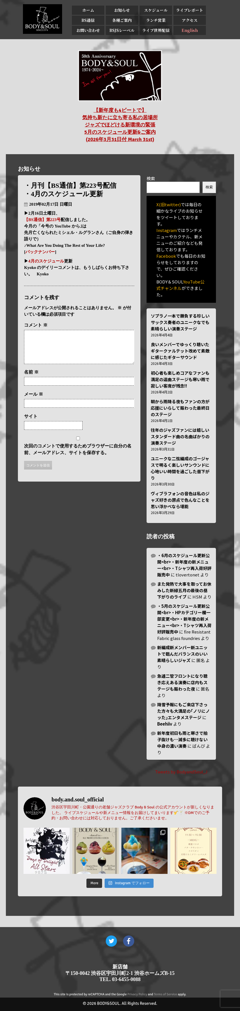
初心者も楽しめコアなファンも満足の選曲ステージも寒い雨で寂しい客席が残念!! (180, 379)
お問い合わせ (88, 30)
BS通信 (88, 20)
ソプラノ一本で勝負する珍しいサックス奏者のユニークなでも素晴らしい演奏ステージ (180, 322)
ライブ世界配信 (156, 30)
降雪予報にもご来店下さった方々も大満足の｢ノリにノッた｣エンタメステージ (183, 711)
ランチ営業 (156, 20)
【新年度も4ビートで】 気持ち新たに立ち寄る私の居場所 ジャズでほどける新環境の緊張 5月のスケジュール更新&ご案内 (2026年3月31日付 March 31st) (120, 124)
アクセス (189, 20)
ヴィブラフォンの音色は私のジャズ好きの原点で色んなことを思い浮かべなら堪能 (180, 500)
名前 (31, 378)
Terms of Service (165, 994)
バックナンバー (40, 252)
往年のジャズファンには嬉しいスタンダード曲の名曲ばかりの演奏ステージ (180, 436)
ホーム (88, 10)
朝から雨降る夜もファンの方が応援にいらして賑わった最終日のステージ (180, 407)
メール (33, 400)
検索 (151, 178)
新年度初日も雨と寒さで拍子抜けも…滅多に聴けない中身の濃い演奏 (182, 739)
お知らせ (122, 10)
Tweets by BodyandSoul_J (181, 772)
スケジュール (156, 10)
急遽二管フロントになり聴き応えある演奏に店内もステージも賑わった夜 (182, 682)
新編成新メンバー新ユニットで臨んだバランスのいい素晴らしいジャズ (182, 653)
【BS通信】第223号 (42, 219)
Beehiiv (164, 724)
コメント (36, 325)
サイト (30, 423)
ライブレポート (189, 10)
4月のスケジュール (46, 261)
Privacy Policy (137, 994)
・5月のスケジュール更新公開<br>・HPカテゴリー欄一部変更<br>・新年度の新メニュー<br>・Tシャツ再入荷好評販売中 (184, 619)
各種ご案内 (122, 20)
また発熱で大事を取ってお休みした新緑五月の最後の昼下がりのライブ (184, 590)
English (190, 30)
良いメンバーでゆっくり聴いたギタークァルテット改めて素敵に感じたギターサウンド (180, 350)
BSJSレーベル (122, 30)
